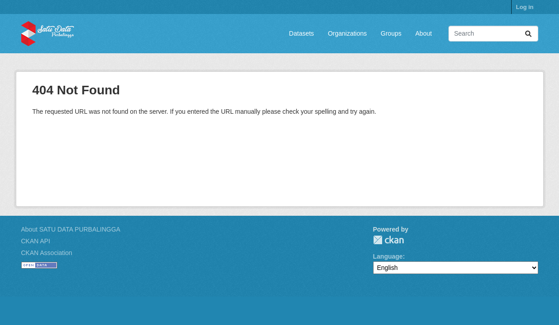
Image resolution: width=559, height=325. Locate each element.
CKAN (388, 240)
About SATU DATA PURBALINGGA (70, 229)
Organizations (347, 33)
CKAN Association (47, 252)
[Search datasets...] (493, 34)
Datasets (301, 33)
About (424, 33)
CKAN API (36, 241)
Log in (525, 7)
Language (388, 256)
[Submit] (528, 34)
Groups (391, 33)
